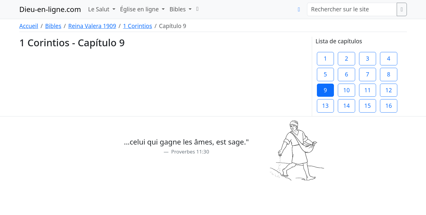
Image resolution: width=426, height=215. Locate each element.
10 (346, 90)
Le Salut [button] (99, 9)
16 (388, 106)
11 (367, 90)
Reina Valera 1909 (92, 26)
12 (388, 90)
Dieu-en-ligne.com (50, 9)
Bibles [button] (178, 9)
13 (325, 106)
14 (346, 106)
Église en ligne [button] (140, 9)
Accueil (28, 26)
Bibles (53, 26)
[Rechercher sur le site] (352, 9)
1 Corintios (137, 26)
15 (367, 106)
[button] (197, 9)
